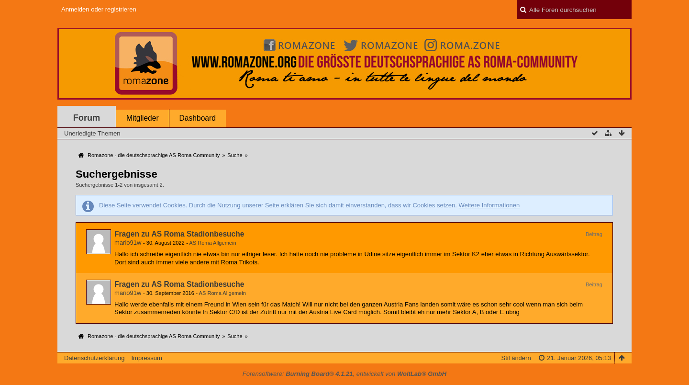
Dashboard (197, 118)
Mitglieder (142, 118)
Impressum (146, 358)
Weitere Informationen (489, 205)
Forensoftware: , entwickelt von (344, 373)
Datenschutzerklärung (94, 358)
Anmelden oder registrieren (98, 9)
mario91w (127, 242)
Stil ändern (516, 358)
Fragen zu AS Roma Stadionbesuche (179, 234)
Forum (86, 118)
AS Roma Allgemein (212, 243)
